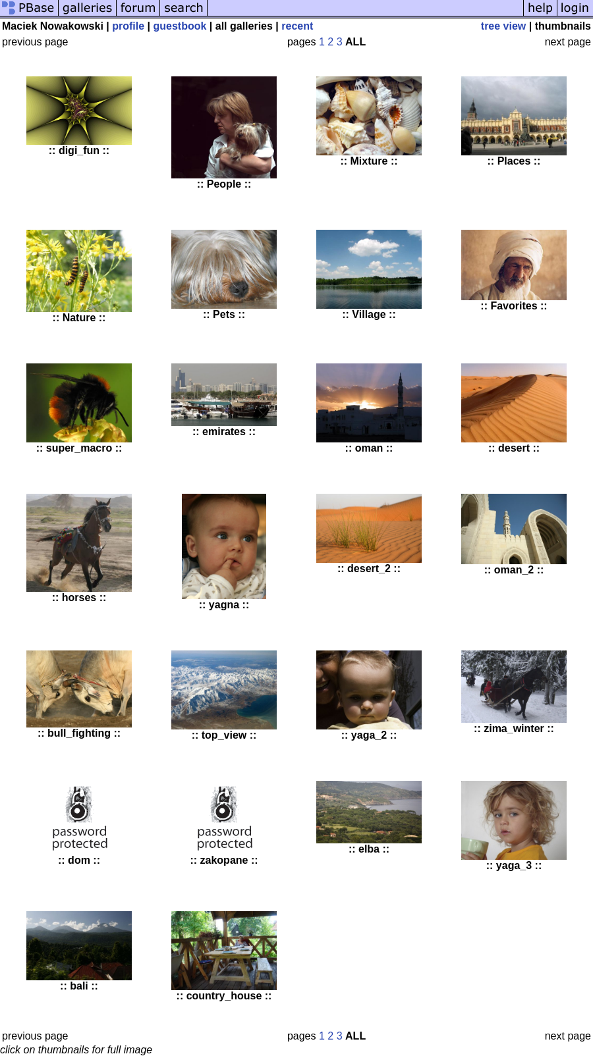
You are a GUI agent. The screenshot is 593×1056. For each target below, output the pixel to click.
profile (128, 26)
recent (297, 26)
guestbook (179, 26)
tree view (503, 26)
